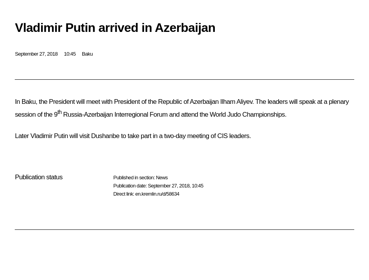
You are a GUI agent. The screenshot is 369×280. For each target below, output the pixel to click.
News (161, 177)
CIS (222, 136)
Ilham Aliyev (236, 101)
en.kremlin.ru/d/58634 (157, 194)
